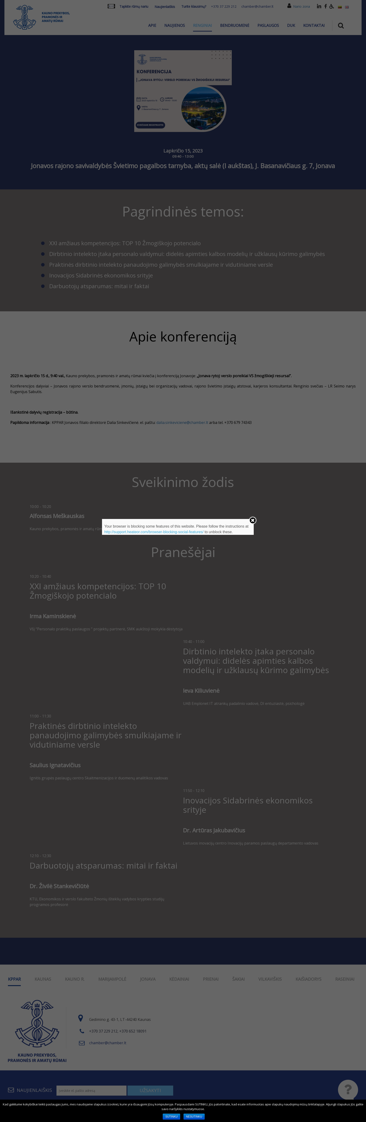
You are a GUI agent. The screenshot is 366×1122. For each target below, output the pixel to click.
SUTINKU (171, 1116)
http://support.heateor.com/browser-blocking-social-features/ (154, 532)
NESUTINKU (194, 1116)
